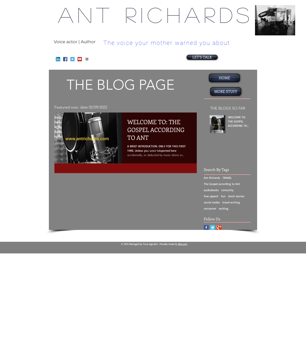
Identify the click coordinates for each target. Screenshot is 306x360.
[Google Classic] (219, 227)
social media (212, 202)
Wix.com (182, 244)
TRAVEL (227, 177)
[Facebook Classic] (206, 227)
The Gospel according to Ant (222, 184)
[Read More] (153, 150)
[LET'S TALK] (202, 57)
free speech (211, 196)
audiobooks (211, 190)
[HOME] (224, 78)
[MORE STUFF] (225, 91)
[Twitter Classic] (212, 227)
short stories (236, 196)
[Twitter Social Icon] (72, 59)
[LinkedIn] (58, 59)
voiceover (210, 208)
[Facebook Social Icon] (65, 59)
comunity (227, 190)
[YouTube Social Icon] (80, 59)
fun (223, 196)
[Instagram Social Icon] (87, 59)
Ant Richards (212, 177)
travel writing (231, 202)
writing (223, 208)
